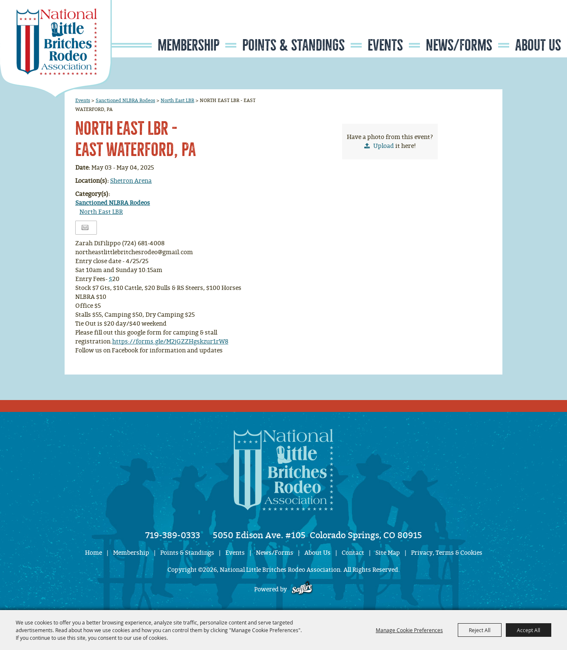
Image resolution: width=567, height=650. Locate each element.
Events (385, 45)
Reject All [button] (479, 630)
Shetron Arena (131, 180)
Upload (383, 146)
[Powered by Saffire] (302, 589)
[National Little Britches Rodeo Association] (56, 49)
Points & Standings (293, 45)
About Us (538, 45)
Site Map (387, 552)
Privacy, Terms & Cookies (446, 552)
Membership (188, 45)
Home (93, 552)
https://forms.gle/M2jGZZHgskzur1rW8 (170, 341)
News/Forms (459, 45)
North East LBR (177, 100)
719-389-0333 (172, 535)
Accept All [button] (528, 630)
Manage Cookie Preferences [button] (409, 630)
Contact (353, 552)
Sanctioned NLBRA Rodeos (125, 100)
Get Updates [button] (542, 27)
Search (516, 27)
